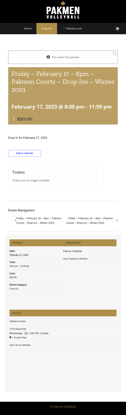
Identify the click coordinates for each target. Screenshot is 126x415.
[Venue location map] (63, 368)
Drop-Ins (14, 288)
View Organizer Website (75, 258)
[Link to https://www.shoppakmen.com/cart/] (117, 29)
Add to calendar (24, 153)
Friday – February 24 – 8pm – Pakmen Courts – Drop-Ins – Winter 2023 (89, 220)
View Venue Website (20, 345)
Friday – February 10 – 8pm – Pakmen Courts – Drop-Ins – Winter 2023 (38, 220)
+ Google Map (19, 337)
